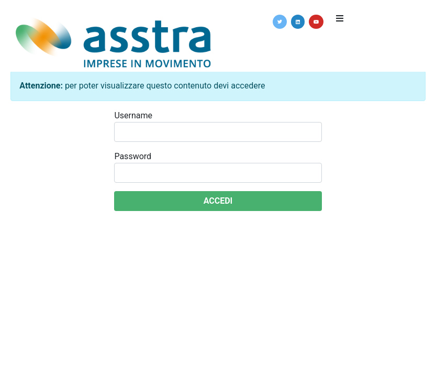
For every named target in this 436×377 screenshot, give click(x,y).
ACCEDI (218, 201)
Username (133, 115)
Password (132, 156)
